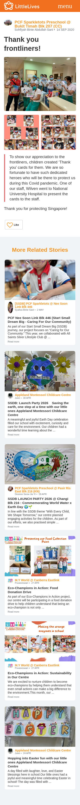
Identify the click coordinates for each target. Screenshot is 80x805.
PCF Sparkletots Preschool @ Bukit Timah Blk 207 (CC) (43, 24)
